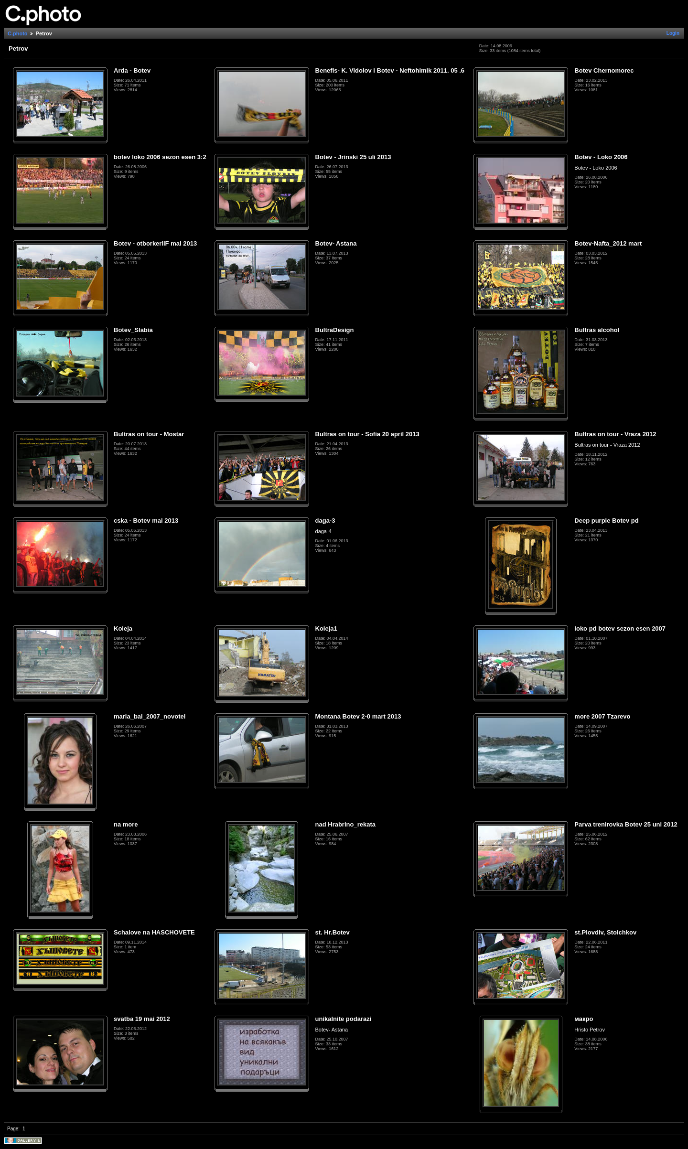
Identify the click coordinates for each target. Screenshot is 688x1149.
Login (672, 33)
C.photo (18, 33)
